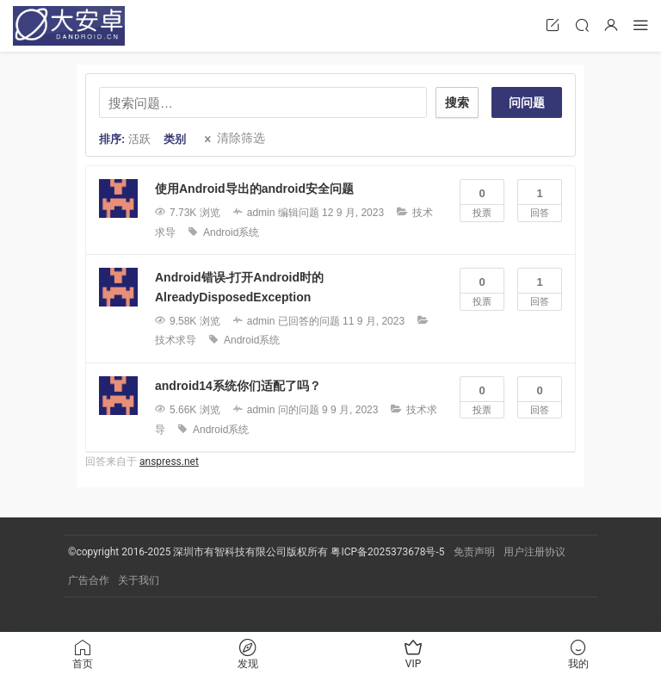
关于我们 (138, 580)
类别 (175, 139)
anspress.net (169, 461)
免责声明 (474, 552)
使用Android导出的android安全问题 (254, 188)
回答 (539, 199)
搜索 (457, 102)
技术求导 (175, 340)
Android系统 (231, 232)
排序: (125, 139)
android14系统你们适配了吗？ (238, 386)
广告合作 (88, 580)
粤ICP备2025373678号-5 (387, 552)
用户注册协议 (534, 552)
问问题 (527, 102)
